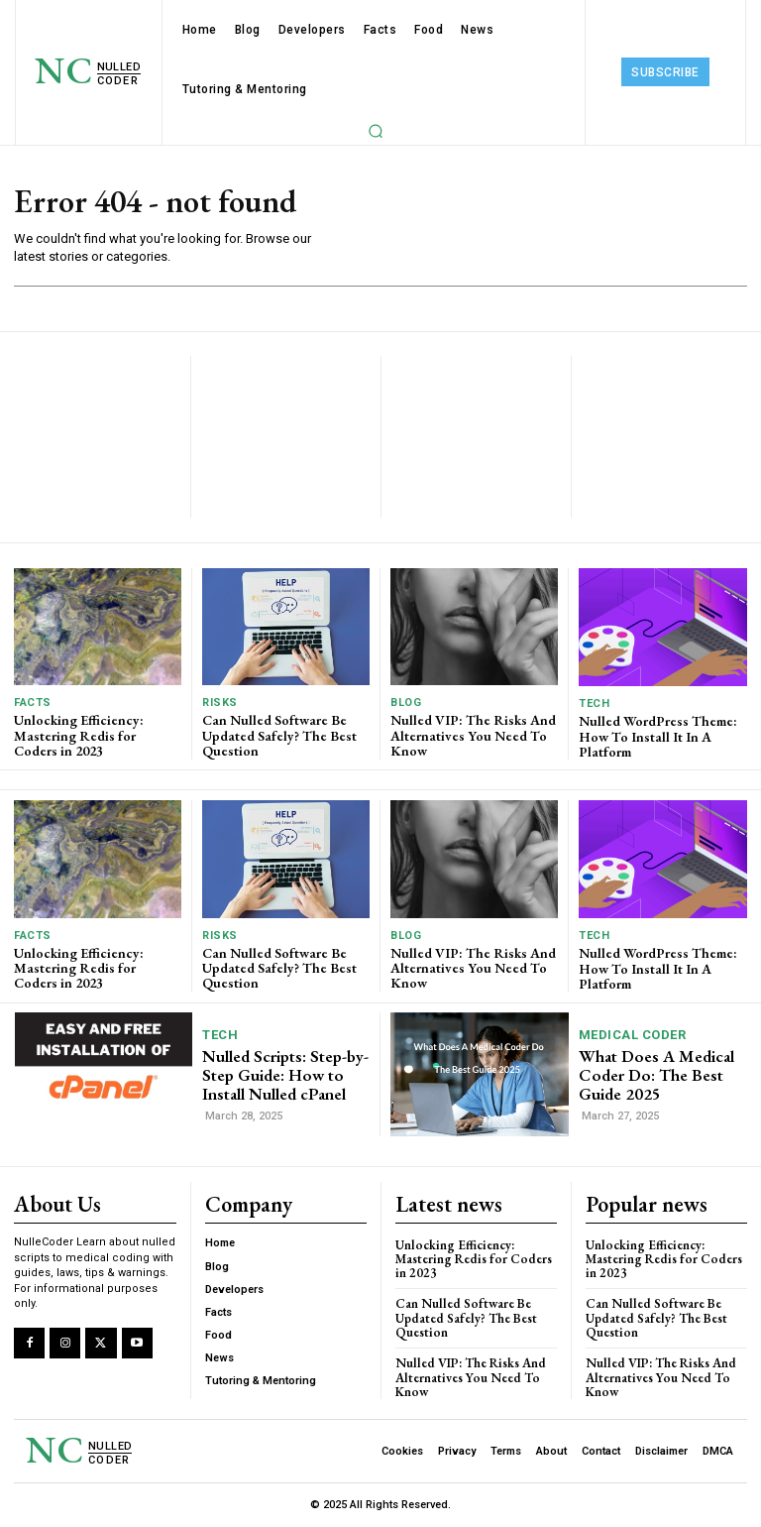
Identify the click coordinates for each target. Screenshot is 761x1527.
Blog (405, 702)
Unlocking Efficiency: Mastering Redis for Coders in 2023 (79, 735)
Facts (33, 702)
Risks (220, 702)
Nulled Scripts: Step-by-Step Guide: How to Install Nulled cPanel (285, 1074)
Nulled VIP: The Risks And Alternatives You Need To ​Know (473, 735)
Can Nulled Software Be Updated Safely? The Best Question (279, 735)
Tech (594, 703)
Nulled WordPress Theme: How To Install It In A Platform (658, 736)
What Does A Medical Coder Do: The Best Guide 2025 (656, 1074)
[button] (375, 131)
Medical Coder (633, 1034)
